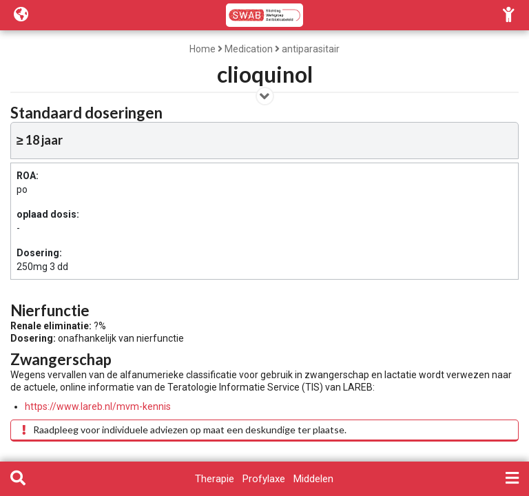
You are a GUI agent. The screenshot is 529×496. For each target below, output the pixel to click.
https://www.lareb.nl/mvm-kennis (98, 406)
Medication (249, 48)
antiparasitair (311, 48)
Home (202, 48)
